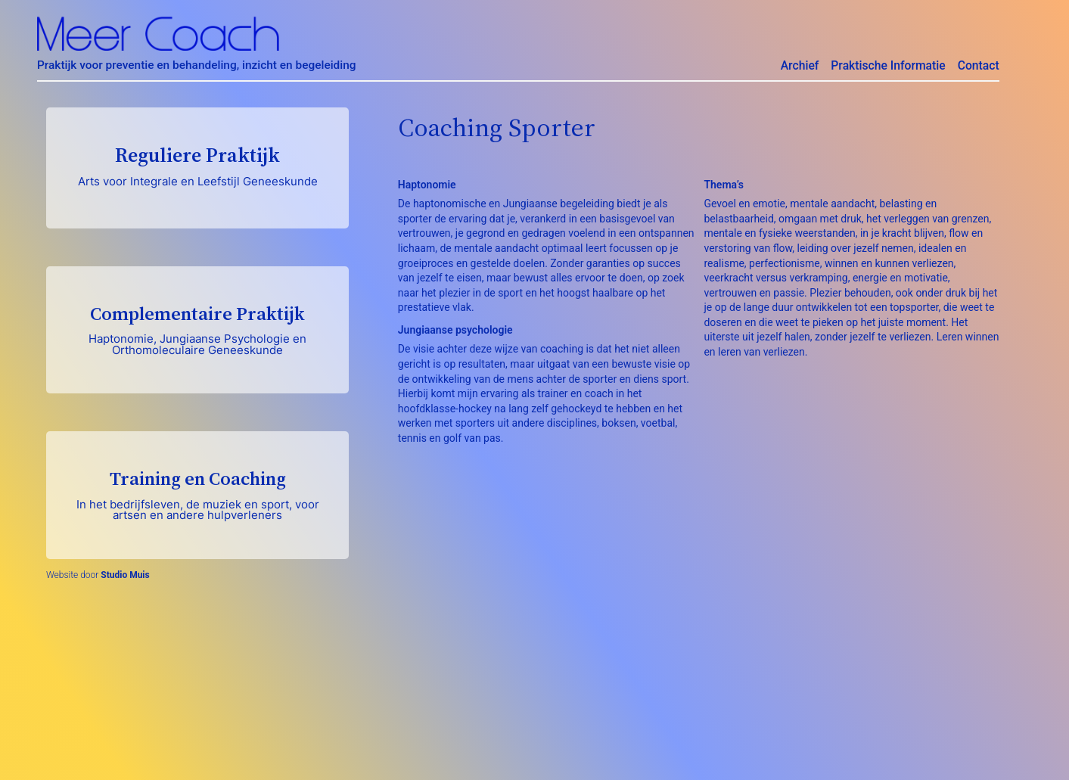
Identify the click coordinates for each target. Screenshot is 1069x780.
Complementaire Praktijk (197, 328)
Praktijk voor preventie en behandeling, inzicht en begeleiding (196, 65)
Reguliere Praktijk (197, 164)
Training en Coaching (197, 493)
